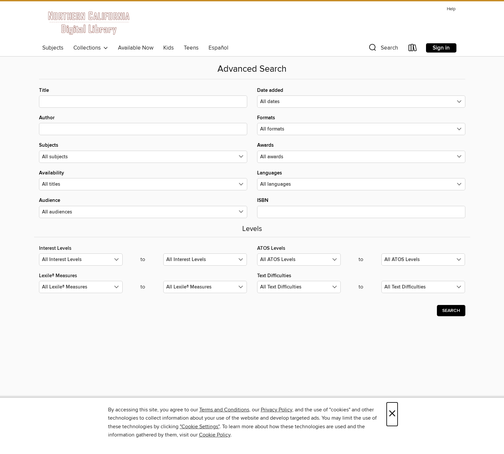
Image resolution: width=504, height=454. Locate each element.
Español (218, 48)
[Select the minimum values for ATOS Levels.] (299, 259)
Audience (143, 207)
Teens (191, 48)
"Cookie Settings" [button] (199, 426)
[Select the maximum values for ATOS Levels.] (423, 259)
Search (451, 311)
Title (143, 97)
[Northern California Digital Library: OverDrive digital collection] (89, 22)
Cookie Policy (214, 435)
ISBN (361, 207)
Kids (168, 48)
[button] (383, 49)
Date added (361, 97)
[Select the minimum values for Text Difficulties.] (299, 287)
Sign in (441, 48)
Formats (361, 125)
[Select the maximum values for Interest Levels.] (205, 259)
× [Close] (392, 414)
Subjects (52, 48)
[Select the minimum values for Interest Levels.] (81, 259)
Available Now (135, 48)
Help (451, 9)
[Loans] (413, 49)
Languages (361, 180)
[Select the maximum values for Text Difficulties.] (423, 287)
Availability (143, 180)
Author (143, 125)
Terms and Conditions (224, 409)
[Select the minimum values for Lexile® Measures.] (81, 287)
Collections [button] (90, 48)
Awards (361, 152)
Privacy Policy (276, 409)
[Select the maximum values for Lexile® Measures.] (205, 287)
